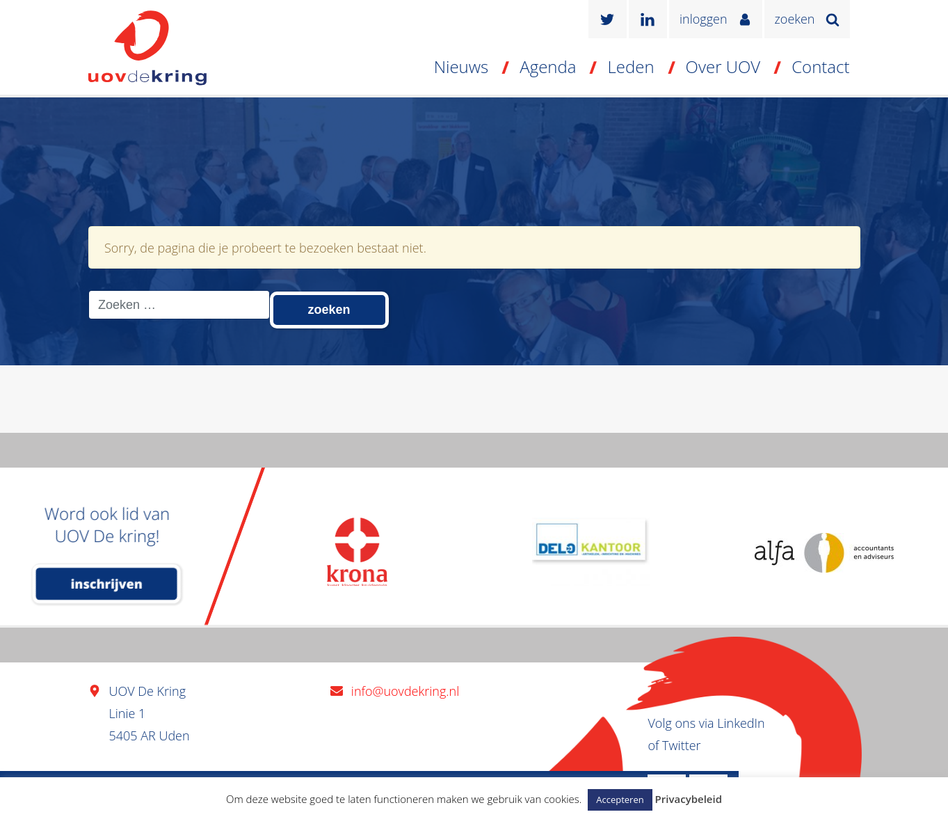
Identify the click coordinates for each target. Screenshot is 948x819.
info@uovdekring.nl (405, 691)
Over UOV (723, 66)
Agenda (548, 66)
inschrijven (107, 583)
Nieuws (461, 66)
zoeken (795, 18)
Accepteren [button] (619, 799)
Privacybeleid (688, 799)
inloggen (704, 18)
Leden (630, 66)
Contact (820, 66)
